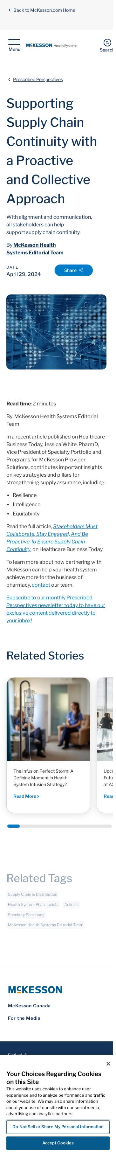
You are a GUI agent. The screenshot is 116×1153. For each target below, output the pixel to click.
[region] (58, 1104)
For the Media (24, 1018)
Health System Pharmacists (33, 907)
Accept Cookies (58, 1142)
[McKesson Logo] (56, 989)
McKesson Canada (29, 1005)
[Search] (107, 45)
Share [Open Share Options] (73, 270)
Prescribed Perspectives (38, 79)
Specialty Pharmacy (26, 917)
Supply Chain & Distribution (32, 896)
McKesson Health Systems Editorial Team (45, 927)
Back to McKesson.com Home (41, 10)
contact (41, 585)
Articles (71, 907)
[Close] (108, 1064)
